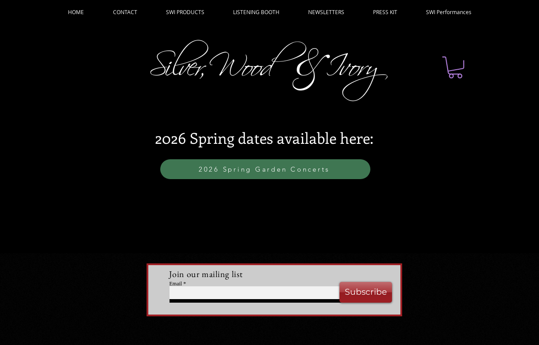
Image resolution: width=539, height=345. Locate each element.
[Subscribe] (365, 292)
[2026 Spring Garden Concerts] (265, 169)
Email (176, 283)
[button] (455, 67)
